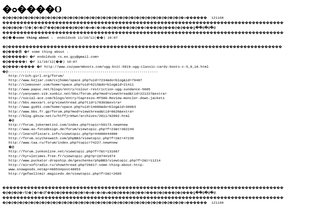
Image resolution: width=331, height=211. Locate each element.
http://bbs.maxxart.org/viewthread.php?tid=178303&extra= (65, 100)
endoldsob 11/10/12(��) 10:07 (64, 36)
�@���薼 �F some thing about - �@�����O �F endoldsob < (36, 53)
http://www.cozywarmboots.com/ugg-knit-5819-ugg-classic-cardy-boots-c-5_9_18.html (132, 64)
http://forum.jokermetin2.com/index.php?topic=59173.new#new (68, 122)
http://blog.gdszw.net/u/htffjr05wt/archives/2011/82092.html (69, 114)
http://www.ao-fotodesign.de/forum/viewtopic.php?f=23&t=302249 (71, 127)
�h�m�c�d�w (103, 26)
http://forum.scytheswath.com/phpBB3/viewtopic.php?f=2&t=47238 (71, 136)
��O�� (161, 26)
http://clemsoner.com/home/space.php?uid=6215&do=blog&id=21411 (71, 82)
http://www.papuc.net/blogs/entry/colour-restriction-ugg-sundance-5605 (79, 87)
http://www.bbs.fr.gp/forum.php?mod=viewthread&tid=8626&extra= (71, 109)
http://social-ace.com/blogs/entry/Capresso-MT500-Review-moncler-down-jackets (86, 96)
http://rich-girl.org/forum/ (36, 74)
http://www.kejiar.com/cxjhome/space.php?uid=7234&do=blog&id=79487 (75, 78)
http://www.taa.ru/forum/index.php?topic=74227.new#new (62, 140)
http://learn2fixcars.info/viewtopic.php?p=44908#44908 (62, 132)
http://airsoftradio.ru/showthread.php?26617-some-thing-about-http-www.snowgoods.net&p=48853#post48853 (76, 165)
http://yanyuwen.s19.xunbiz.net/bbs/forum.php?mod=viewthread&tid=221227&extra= (87, 91)
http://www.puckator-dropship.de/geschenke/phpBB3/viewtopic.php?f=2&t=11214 (84, 158)
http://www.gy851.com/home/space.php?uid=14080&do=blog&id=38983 (72, 105)
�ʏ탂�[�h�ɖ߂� (38, 26)
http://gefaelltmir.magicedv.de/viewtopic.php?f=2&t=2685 (65, 171)
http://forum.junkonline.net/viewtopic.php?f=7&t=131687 (64, 149)
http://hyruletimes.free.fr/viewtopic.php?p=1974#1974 (61, 154)
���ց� (212, 26)
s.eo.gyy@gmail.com (82, 55)
